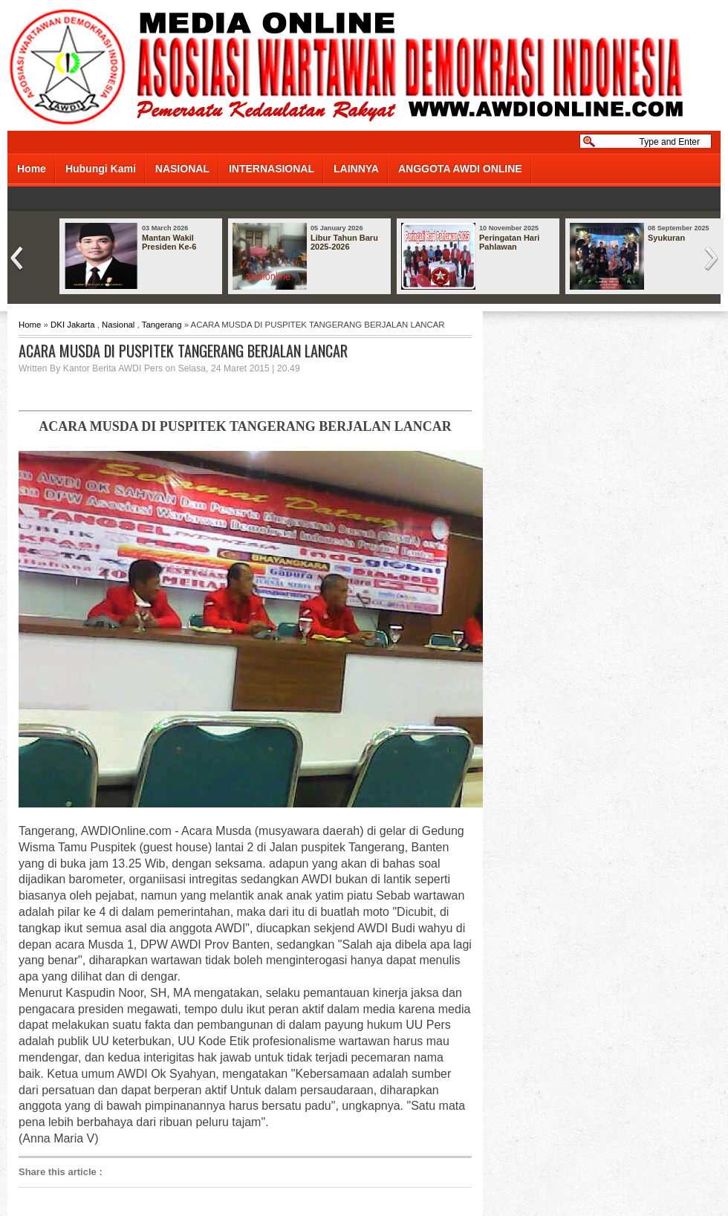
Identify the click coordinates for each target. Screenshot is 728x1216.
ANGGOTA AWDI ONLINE (460, 169)
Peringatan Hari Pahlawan (509, 242)
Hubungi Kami (100, 169)
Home (31, 169)
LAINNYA (356, 169)
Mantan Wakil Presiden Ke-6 (169, 242)
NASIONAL (182, 169)
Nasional (118, 324)
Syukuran (666, 237)
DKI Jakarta (73, 324)
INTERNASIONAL (271, 169)
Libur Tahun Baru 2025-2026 (344, 242)
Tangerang (162, 324)
